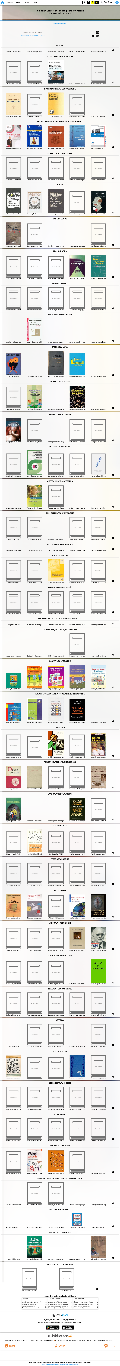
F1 (105, 2)
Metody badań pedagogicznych (29, 1306)
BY (97, 2)
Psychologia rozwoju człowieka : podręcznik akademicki (61, 1302)
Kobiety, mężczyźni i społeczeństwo (82, 1306)
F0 (102, 2)
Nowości (10, 2)
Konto (35, 2)
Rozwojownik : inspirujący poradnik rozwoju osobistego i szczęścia (63, 1306)
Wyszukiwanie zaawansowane (30, 35)
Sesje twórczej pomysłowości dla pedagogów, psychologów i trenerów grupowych (67, 1307)
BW (88, 2)
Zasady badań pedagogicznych (29, 1304)
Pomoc (27, 2)
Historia (18, 2)
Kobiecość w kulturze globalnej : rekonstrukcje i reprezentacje (88, 1302)
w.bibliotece (50, 1340)
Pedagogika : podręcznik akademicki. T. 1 (31, 1307)
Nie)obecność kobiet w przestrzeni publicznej (84, 1304)
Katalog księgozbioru (60, 23)
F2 (110, 2)
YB (92, 2)
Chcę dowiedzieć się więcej (50, 1364)
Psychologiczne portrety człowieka (30, 1302)
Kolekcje (42, 35)
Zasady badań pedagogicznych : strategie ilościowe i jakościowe (37, 1301)
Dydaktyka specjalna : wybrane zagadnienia (58, 1304)
